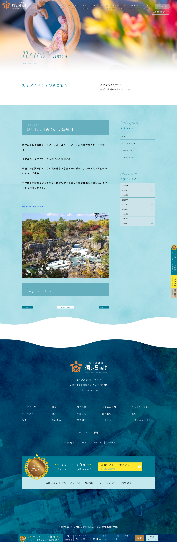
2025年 (126, 193)
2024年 (126, 199)
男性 (117, 536)
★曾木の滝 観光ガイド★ (36, 206)
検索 (139, 538)
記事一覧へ (66, 307)
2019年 (126, 232)
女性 (126, 536)
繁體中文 (114, 442)
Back (29, 307)
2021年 (126, 219)
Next (102, 307)
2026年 (126, 186)
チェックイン (80, 536)
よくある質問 (109, 407)
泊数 (105, 536)
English (97, 442)
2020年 (126, 225)
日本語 (81, 442)
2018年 (126, 238)
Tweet (30, 288)
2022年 (126, 212)
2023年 (126, 206)
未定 (99, 539)
